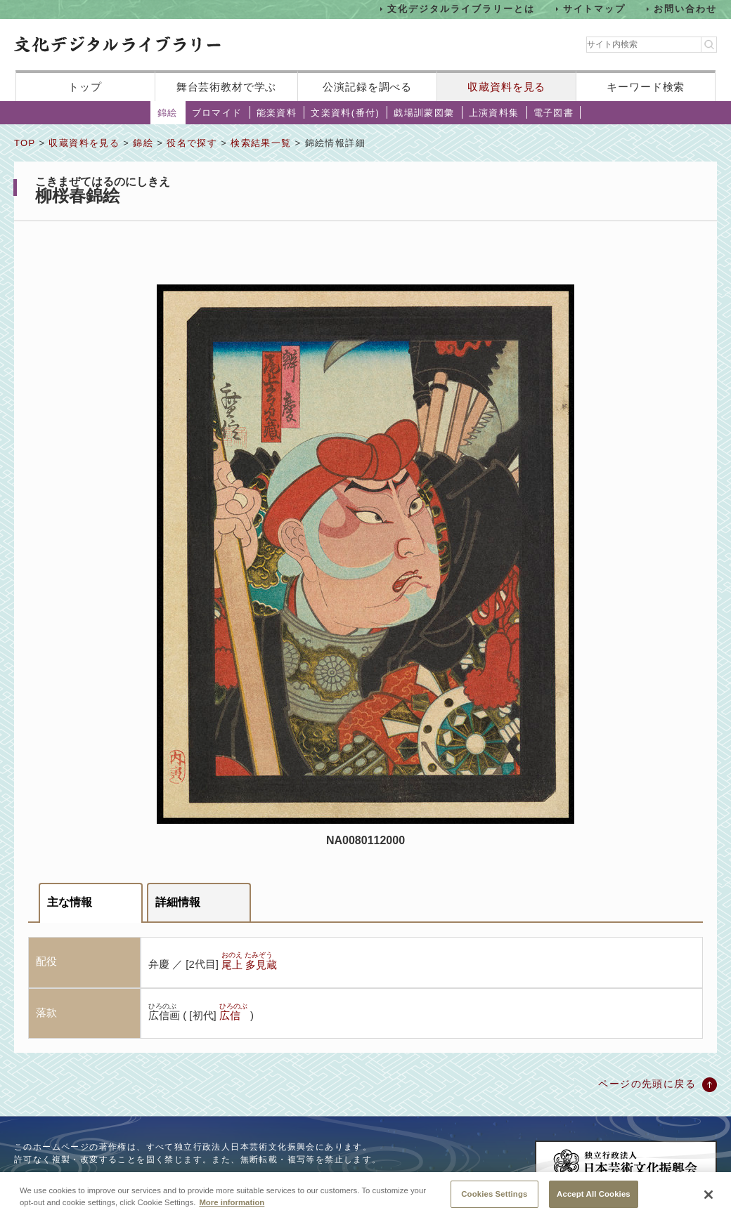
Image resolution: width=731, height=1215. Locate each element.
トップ (85, 87)
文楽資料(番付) (345, 112)
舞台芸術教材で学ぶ (226, 87)
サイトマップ (594, 9)
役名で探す (192, 143)
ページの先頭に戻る (647, 1083)
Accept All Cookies (593, 1199)
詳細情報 (177, 902)
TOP (24, 143)
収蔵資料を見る (506, 87)
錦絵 (167, 112)
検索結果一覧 (261, 143)
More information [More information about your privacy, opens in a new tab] (231, 1208)
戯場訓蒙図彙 (424, 112)
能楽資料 (277, 112)
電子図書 (553, 112)
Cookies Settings (494, 1199)
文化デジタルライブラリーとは (460, 9)
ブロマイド (217, 112)
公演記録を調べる (367, 87)
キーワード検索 (646, 87)
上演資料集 (494, 112)
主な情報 (69, 902)
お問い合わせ (685, 9)
